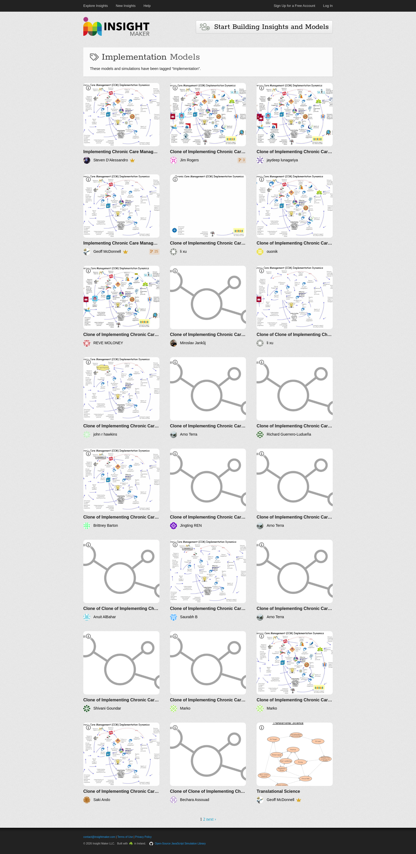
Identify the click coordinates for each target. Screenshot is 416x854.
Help (147, 6)
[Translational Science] (295, 763)
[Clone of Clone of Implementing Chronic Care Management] (295, 306)
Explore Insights (95, 6)
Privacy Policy (143, 836)
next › (211, 819)
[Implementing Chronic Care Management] (121, 123)
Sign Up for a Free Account (294, 6)
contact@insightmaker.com (99, 836)
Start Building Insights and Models (264, 27)
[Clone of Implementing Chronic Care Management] (208, 123)
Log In (328, 6)
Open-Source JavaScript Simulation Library (180, 843)
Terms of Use (125, 836)
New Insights (126, 6)
